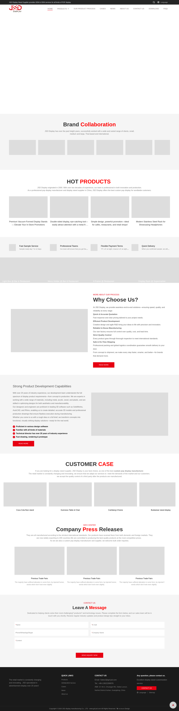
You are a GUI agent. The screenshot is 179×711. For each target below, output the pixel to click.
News (63, 690)
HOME (50, 9)
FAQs (165, 9)
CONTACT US (138, 9)
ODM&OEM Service (68, 683)
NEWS (112, 9)
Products (64, 680)
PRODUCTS (62, 9)
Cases (63, 687)
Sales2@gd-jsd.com (108, 680)
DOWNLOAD (154, 9)
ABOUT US (124, 9)
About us (64, 694)
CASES (103, 9)
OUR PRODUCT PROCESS (84, 9)
